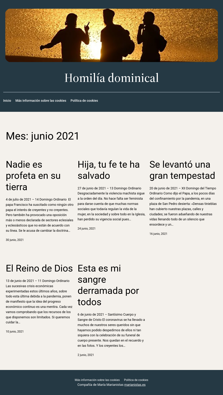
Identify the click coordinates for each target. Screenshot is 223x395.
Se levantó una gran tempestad (182, 170)
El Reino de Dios (39, 268)
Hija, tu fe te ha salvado (109, 170)
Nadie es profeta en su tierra (33, 175)
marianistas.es (135, 385)
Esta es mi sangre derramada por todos (108, 285)
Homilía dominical (111, 77)
